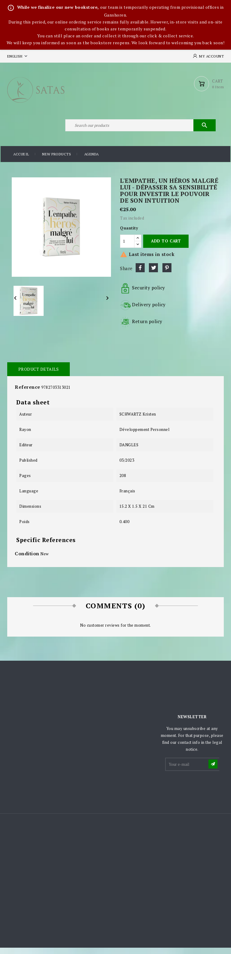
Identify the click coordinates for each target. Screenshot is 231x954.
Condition (27, 560)
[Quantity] (127, 247)
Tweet (153, 274)
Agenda (91, 161)
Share (140, 274)
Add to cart (166, 247)
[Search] (139, 130)
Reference (27, 393)
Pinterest (166, 274)
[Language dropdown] (18, 56)
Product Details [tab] (38, 375)
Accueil (21, 161)
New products (56, 161)
